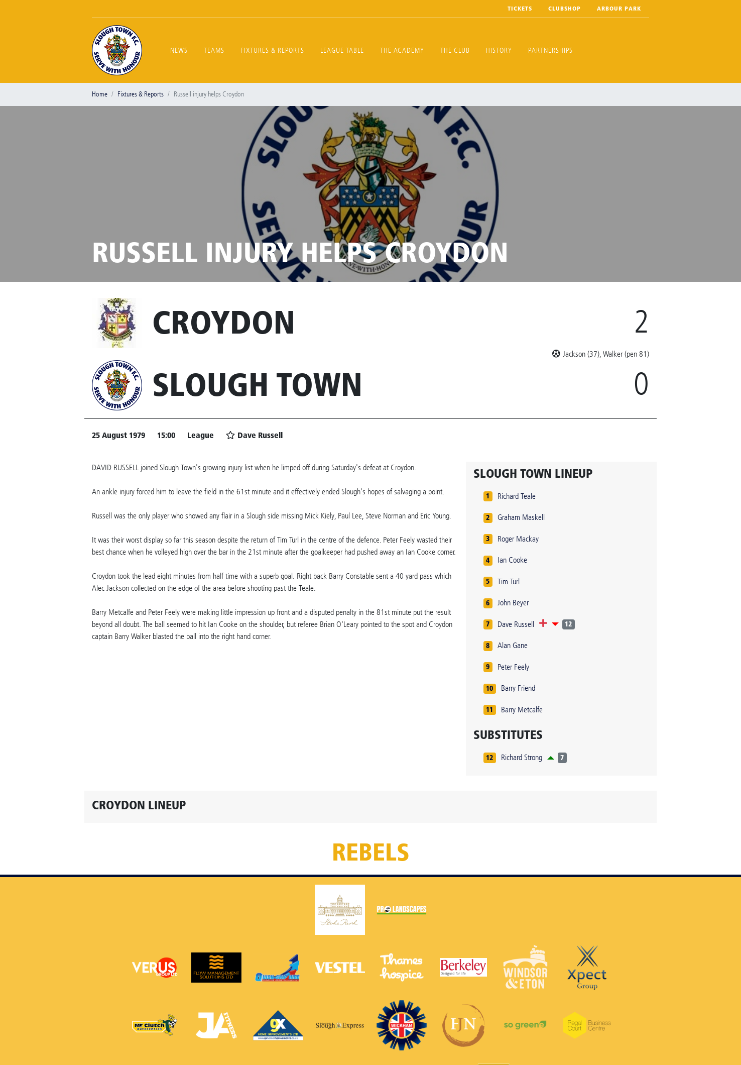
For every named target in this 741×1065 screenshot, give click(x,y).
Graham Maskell (521, 517)
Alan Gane (513, 645)
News (179, 50)
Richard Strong (521, 757)
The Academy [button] (402, 50)
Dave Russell (516, 624)
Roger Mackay (518, 539)
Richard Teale (517, 496)
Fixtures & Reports (272, 50)
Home (99, 94)
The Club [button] (455, 50)
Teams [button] (214, 50)
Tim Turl (509, 581)
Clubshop (564, 8)
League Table (342, 50)
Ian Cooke (512, 560)
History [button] (499, 50)
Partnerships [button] (550, 50)
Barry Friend (518, 688)
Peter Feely (513, 667)
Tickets (520, 8)
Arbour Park (619, 8)
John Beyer (513, 602)
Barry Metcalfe (522, 709)
